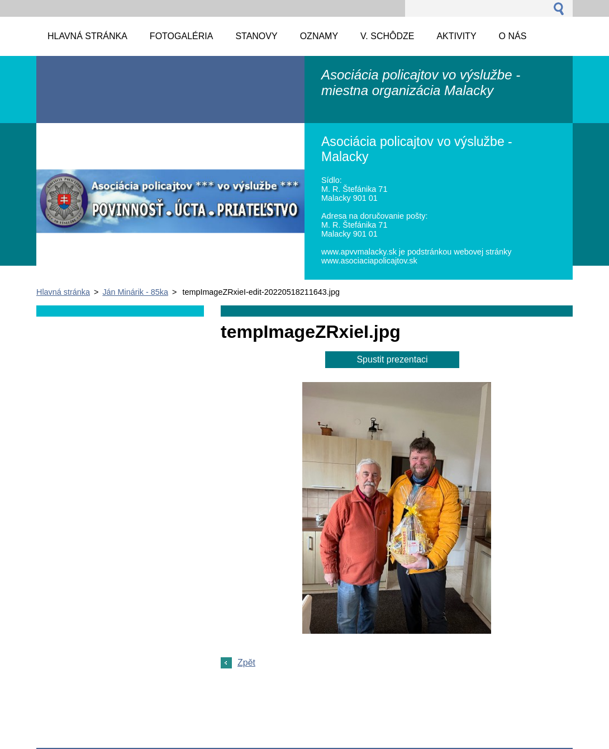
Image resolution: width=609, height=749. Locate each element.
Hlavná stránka (63, 292)
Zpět (246, 662)
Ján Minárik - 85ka (135, 292)
